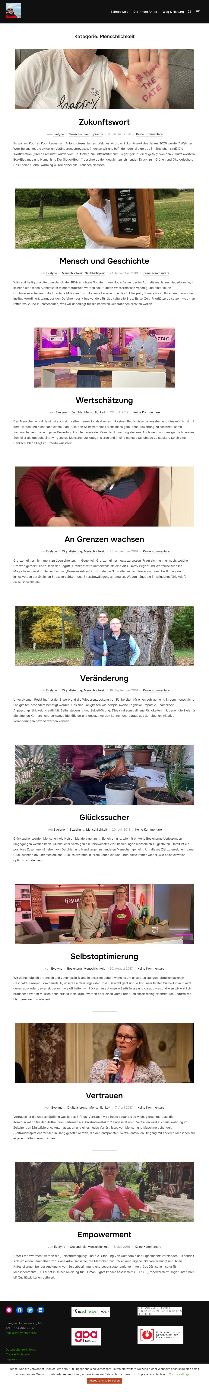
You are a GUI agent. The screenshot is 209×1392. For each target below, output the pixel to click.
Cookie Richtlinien (18, 1354)
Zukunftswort (104, 122)
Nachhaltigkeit (95, 273)
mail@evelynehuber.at (21, 1333)
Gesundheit (78, 1247)
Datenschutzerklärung (21, 1349)
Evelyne (58, 134)
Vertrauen (104, 1096)
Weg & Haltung (173, 12)
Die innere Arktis (145, 12)
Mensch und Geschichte (104, 261)
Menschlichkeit (79, 134)
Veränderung (104, 678)
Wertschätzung (104, 400)
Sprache (97, 134)
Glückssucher (104, 817)
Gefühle (76, 412)
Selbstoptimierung (104, 956)
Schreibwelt (119, 12)
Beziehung (77, 829)
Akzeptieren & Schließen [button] (104, 1380)
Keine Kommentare (149, 134)
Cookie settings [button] (179, 1374)
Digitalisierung (72, 551)
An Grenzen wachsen (104, 539)
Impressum (13, 1359)
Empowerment (104, 1235)
